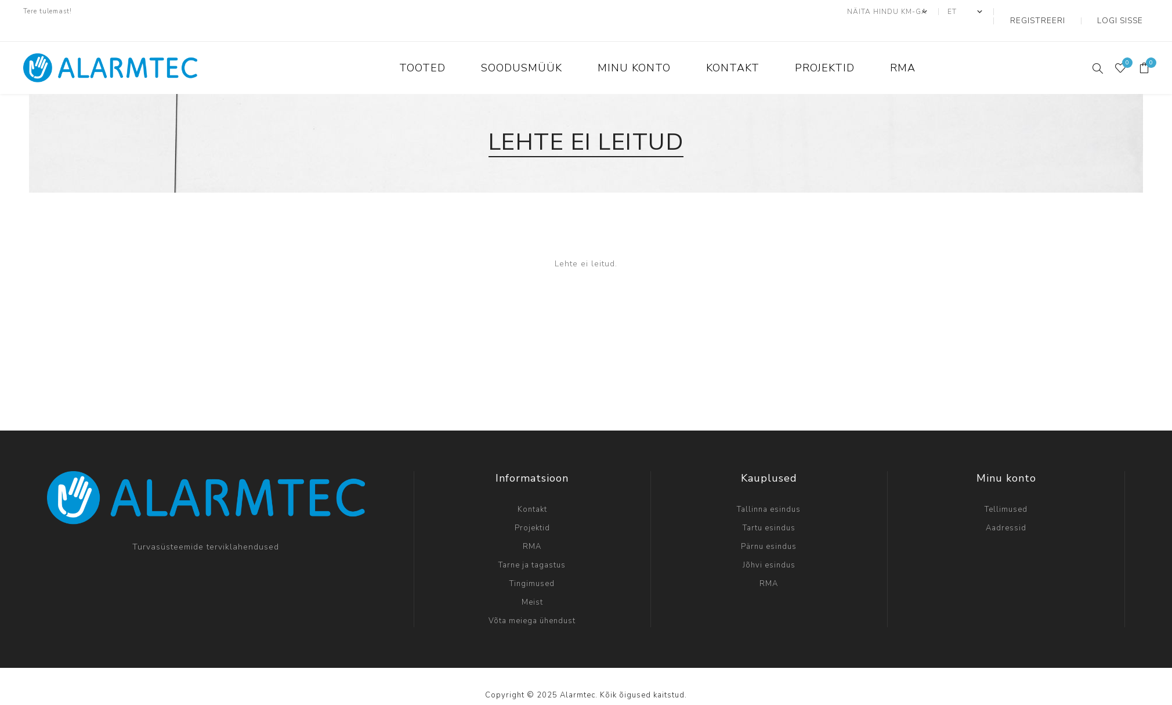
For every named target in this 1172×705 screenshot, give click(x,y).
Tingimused (532, 566)
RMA (532, 528)
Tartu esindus (769, 510)
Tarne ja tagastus (532, 547)
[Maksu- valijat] (919, 11)
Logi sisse (1128, 11)
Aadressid (1006, 510)
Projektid (532, 510)
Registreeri (1061, 11)
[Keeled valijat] (997, 11)
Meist (532, 584)
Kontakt (532, 491)
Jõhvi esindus (769, 547)
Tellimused (1006, 491)
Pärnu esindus (769, 528)
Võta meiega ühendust (532, 603)
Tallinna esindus (769, 491)
